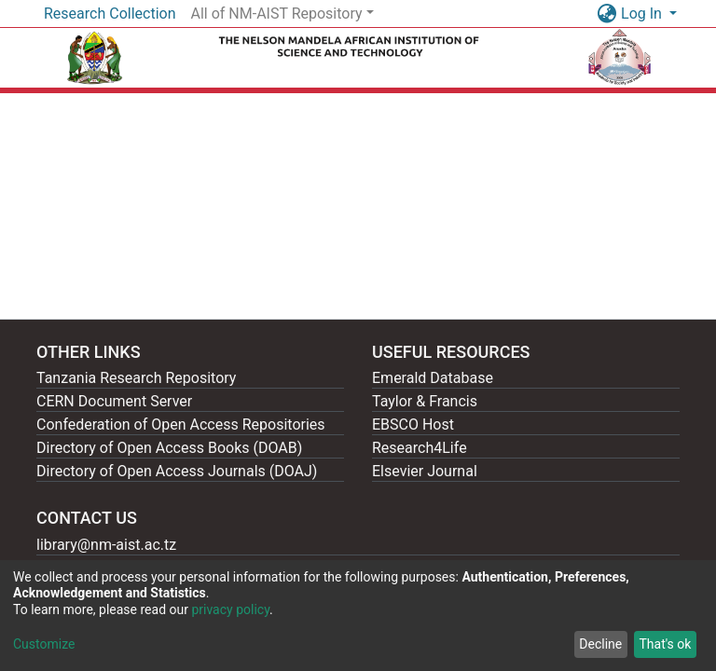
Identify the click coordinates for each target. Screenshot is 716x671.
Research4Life (419, 448)
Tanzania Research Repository (136, 378)
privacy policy (230, 609)
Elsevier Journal (424, 471)
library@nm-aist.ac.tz (106, 545)
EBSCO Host (413, 424)
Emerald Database (432, 378)
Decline (600, 644)
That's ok (665, 644)
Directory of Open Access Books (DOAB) (169, 448)
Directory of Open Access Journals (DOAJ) (176, 471)
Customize (44, 644)
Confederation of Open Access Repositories (180, 424)
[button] (606, 14)
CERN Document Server (114, 401)
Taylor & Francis (424, 401)
